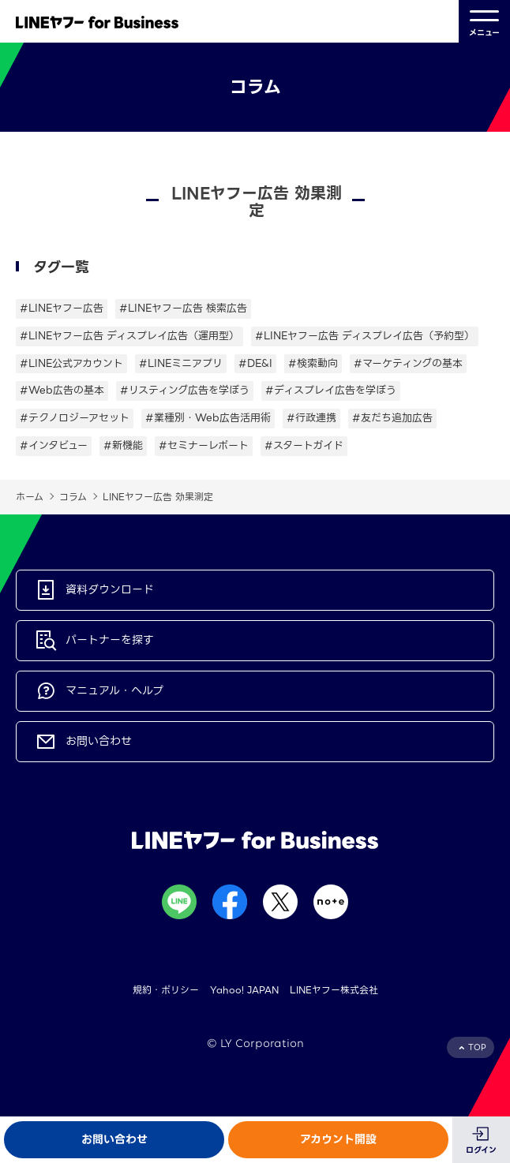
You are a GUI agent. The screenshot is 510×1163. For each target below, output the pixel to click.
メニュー (484, 21)
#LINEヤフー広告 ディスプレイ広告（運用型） (129, 335)
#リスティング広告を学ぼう (184, 390)
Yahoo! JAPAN (244, 989)
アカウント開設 (338, 1139)
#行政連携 (311, 417)
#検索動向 (313, 363)
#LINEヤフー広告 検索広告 (183, 308)
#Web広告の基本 (62, 390)
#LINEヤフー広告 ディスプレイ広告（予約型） (364, 335)
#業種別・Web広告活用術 (208, 417)
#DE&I (255, 363)
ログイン (481, 1150)
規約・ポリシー (166, 989)
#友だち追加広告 (392, 417)
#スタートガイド (303, 445)
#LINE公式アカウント (71, 363)
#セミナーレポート (204, 445)
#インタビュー (54, 445)
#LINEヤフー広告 (61, 308)
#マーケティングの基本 (408, 363)
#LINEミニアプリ (181, 363)
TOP (477, 1047)
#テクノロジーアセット (74, 417)
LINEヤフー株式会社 (334, 989)
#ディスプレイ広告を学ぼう (330, 390)
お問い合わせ (114, 1139)
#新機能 (123, 445)
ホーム (29, 496)
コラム (73, 496)
